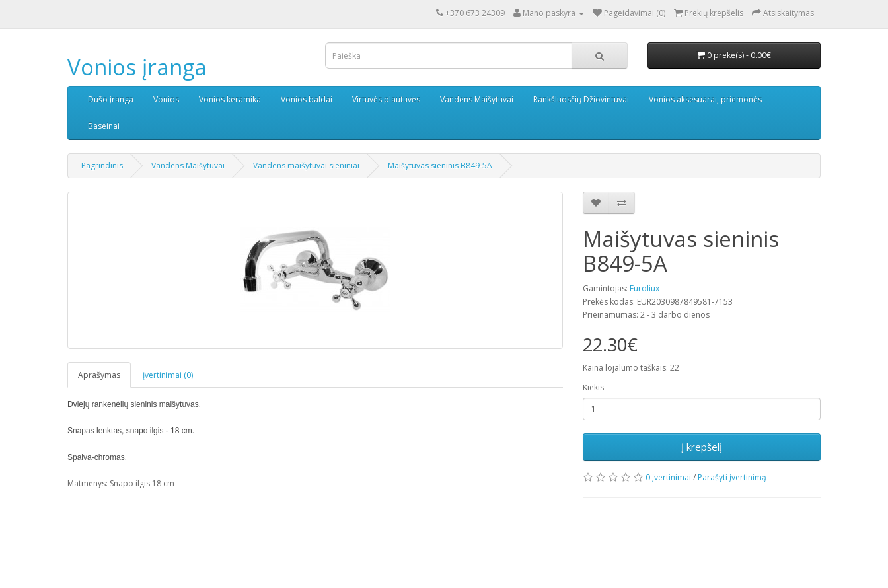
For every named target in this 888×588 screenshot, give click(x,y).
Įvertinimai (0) (168, 375)
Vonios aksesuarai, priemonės (705, 99)
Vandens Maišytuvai (476, 99)
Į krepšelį (701, 446)
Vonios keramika (230, 99)
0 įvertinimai (668, 477)
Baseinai (104, 125)
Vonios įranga (137, 67)
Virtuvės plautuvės (386, 99)
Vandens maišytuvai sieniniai (306, 165)
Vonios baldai (306, 99)
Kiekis (593, 387)
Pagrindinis (102, 165)
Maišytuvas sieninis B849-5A (440, 165)
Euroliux (644, 288)
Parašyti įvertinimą (732, 477)
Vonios (166, 99)
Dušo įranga (110, 99)
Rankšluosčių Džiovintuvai (581, 99)
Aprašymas (99, 375)
